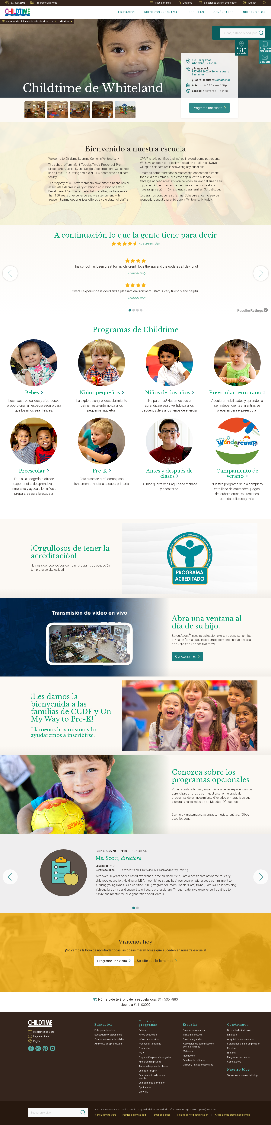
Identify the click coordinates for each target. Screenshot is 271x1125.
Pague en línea (160, 2)
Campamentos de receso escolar (152, 1077)
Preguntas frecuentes (238, 1057)
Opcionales (145, 1087)
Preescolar (237, 393)
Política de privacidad (134, 1114)
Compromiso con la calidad (109, 1039)
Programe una (209, 108)
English (249, 3)
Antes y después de (169, 473)
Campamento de (237, 473)
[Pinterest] (45, 1048)
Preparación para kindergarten (155, 1057)
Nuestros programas (162, 12)
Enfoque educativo (104, 1030)
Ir (53, 21)
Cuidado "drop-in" (148, 1070)
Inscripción (189, 1055)
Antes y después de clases (153, 1066)
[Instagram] (38, 1048)
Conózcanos (223, 12)
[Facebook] (31, 1048)
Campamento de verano (152, 1082)
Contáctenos (222, 79)
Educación (126, 12)
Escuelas (196, 12)
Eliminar (65, 21)
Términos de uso (161, 1114)
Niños (101, 393)
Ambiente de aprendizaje (108, 1043)
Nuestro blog (254, 12)
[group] (34, 109)
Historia (231, 1052)
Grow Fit (143, 1091)
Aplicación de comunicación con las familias (198, 1045)
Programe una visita (43, 2)
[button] (130, 310)
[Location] (233, 33)
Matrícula (188, 1051)
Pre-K (141, 1052)
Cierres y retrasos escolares (198, 1064)
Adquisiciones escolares (240, 1039)
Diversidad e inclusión (239, 1030)
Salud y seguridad (192, 1039)
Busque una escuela (194, 1030)
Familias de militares (194, 1060)
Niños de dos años (149, 1039)
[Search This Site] (58, 1112)
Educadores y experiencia (108, 1034)
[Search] (254, 33)
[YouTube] (52, 1048)
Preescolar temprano (150, 1043)
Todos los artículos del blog (242, 1075)
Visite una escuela (192, 1034)
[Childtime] (15, 11)
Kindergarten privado (150, 1061)
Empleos (184, 2)
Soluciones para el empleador (218, 2)
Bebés (142, 1030)
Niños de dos (169, 393)
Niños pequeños (148, 1034)
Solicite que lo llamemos (155, 961)
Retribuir (231, 1048)
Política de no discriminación (192, 1114)
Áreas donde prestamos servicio (232, 1114)
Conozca (187, 656)
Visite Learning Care (105, 1114)
